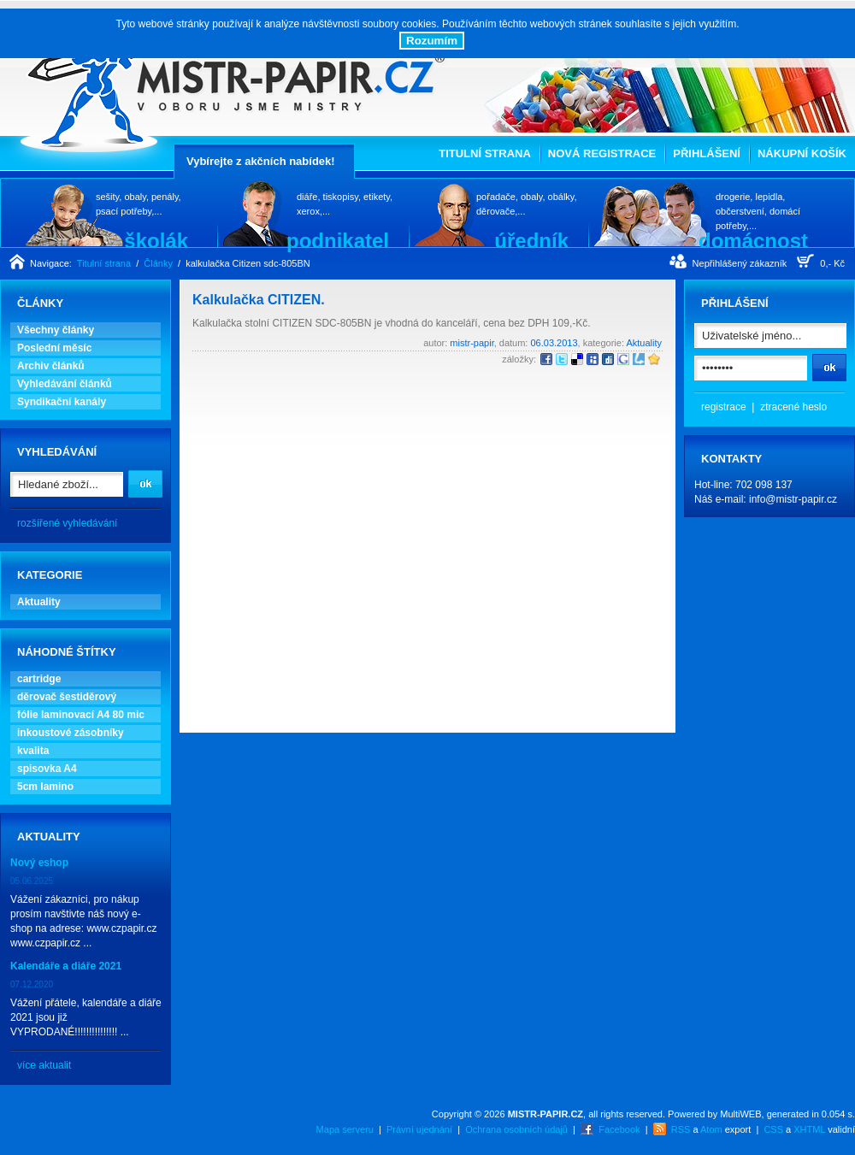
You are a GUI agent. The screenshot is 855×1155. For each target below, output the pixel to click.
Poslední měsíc (54, 348)
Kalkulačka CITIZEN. (258, 299)
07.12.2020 (31, 984)
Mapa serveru (345, 1129)
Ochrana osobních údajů (516, 1129)
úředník (531, 240)
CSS (773, 1129)
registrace (723, 407)
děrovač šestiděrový (66, 697)
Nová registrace (602, 153)
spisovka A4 (47, 769)
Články (158, 263)
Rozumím (431, 40)
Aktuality (39, 602)
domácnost (753, 240)
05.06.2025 (31, 881)
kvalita (33, 751)
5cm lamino (45, 787)
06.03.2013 (553, 343)
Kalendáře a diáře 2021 (65, 966)
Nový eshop (39, 863)
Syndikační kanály (61, 402)
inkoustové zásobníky (70, 733)
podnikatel (337, 240)
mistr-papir (471, 343)
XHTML (809, 1129)
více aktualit (44, 1065)
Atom (711, 1129)
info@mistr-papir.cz (793, 499)
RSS (681, 1129)
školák (156, 240)
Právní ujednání (419, 1129)
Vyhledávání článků (64, 384)
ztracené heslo (793, 407)
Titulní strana (485, 153)
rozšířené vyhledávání (67, 523)
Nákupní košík (802, 153)
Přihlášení (706, 153)
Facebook (619, 1129)
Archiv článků (51, 366)
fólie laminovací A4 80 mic (80, 715)
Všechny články (55, 330)
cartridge (39, 679)
